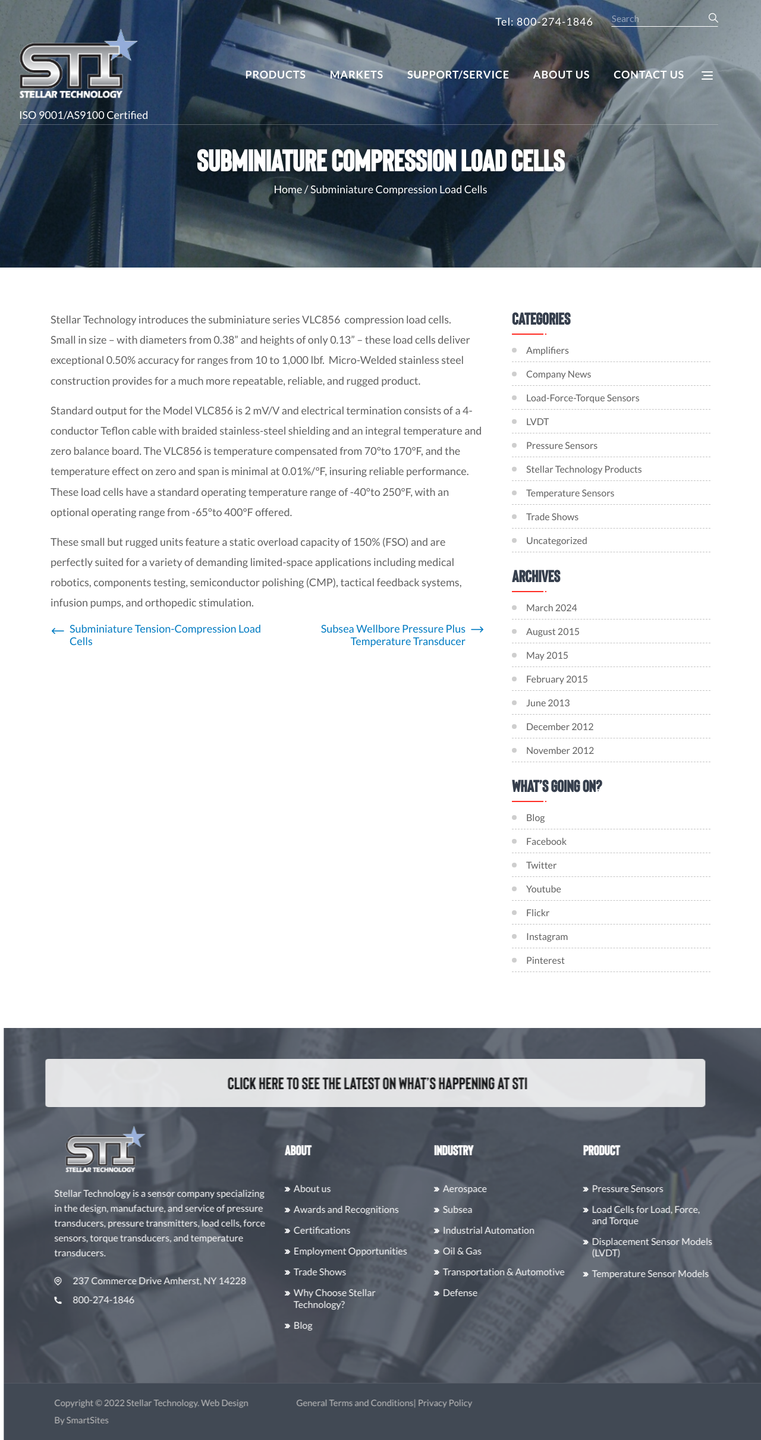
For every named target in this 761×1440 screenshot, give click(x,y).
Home (288, 189)
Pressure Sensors (562, 445)
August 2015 (560, 631)
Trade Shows (552, 517)
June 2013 (556, 703)
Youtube (551, 889)
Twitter (549, 865)
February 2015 (565, 679)
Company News (559, 374)
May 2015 (555, 655)
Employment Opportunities (372, 1251)
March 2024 (559, 608)
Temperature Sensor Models (672, 1273)
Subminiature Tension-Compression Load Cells (165, 635)
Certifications (343, 1230)
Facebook (554, 841)
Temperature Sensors (570, 493)
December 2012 (567, 726)
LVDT (537, 421)
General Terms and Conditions (376, 1403)
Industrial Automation (510, 1230)
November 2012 (568, 750)
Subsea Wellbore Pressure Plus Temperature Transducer (393, 635)
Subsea (479, 1209)
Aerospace (486, 1188)
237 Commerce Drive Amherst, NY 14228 (172, 1281)
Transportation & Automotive (525, 1272)
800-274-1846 (116, 1300)
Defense (481, 1292)
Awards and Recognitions (367, 1209)
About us (334, 1188)
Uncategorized (556, 540)
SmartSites (109, 1420)
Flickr (546, 913)
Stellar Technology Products (584, 469)
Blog (543, 817)
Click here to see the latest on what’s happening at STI (365, 1083)
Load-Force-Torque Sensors (583, 398)
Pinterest (553, 960)
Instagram (555, 936)
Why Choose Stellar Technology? (356, 1298)
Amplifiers (547, 350)
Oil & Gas (483, 1251)
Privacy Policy (466, 1403)
